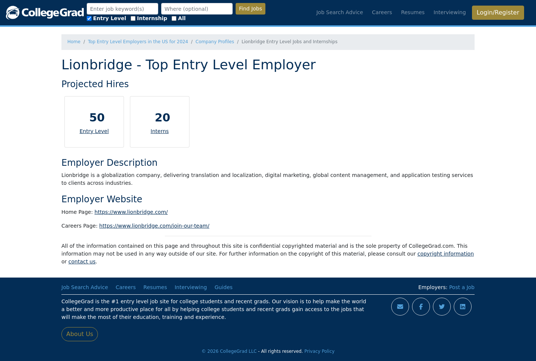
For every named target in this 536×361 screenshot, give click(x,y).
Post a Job (462, 287)
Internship (149, 18)
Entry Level (106, 18)
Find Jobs (250, 9)
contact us (82, 262)
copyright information (445, 254)
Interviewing (450, 12)
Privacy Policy (319, 351)
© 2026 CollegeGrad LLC (228, 351)
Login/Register (498, 12)
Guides (223, 287)
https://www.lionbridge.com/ (131, 212)
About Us (79, 334)
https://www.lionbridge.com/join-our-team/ (154, 226)
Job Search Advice (339, 12)
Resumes (412, 12)
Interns (160, 131)
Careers (382, 12)
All (178, 18)
